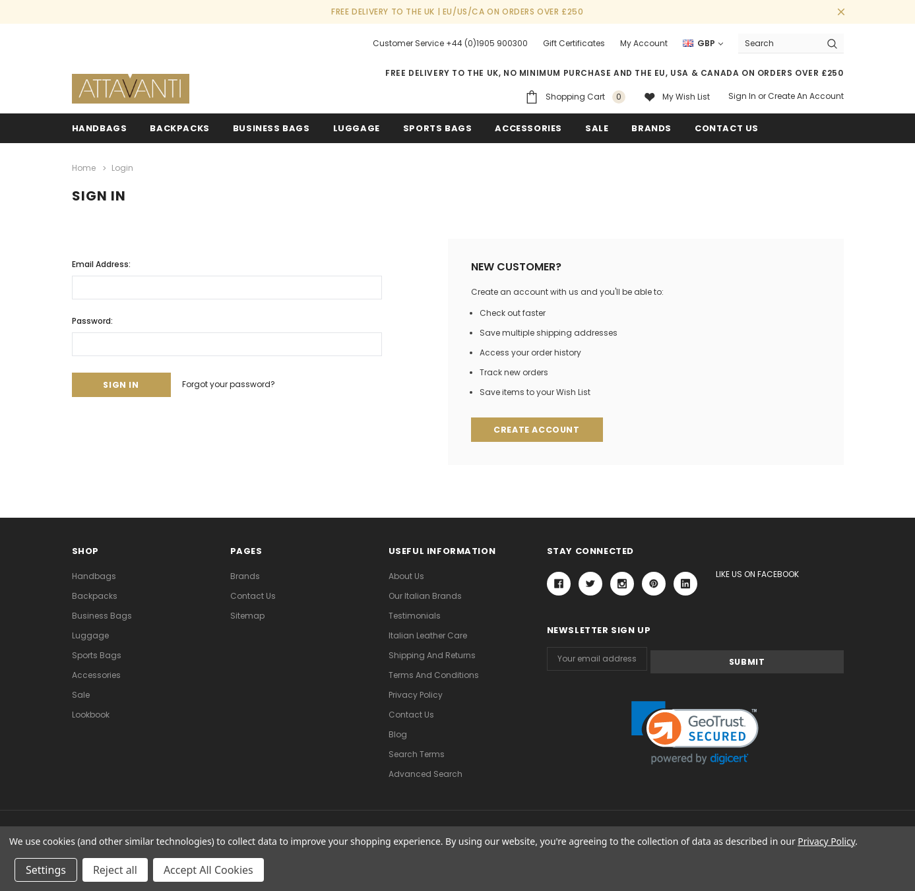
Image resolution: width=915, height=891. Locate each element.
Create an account (806, 96)
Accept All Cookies (208, 870)
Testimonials (415, 615)
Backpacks (94, 595)
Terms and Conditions (434, 674)
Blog (398, 733)
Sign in (742, 96)
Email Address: (101, 262)
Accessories (528, 128)
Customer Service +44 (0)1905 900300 (450, 43)
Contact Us (253, 595)
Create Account (539, 429)
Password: (92, 318)
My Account (644, 43)
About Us (406, 575)
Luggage (356, 128)
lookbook (91, 714)
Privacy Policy (416, 694)
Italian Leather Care (428, 634)
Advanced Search (425, 773)
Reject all (115, 870)
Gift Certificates (574, 43)
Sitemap (247, 615)
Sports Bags (437, 128)
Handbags (99, 128)
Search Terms (417, 753)
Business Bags (271, 128)
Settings (46, 870)
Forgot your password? (239, 383)
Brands (651, 128)
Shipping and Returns (432, 654)
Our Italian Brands (425, 595)
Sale (81, 694)
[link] (695, 730)
